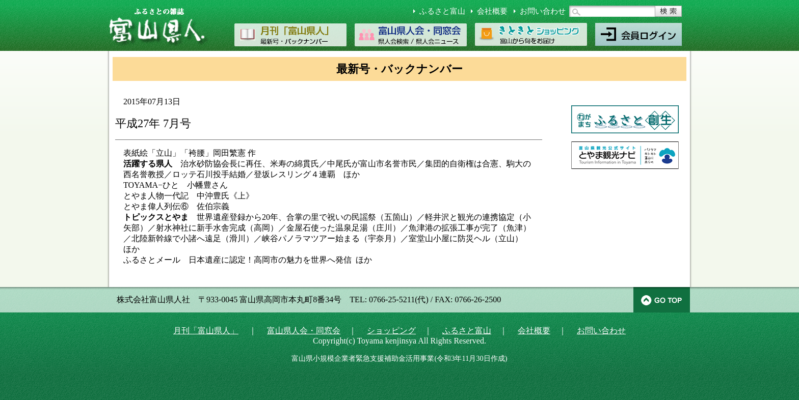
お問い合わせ (543, 11)
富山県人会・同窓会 (303, 330)
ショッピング (391, 330)
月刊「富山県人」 (205, 330)
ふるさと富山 (442, 11)
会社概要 (492, 11)
